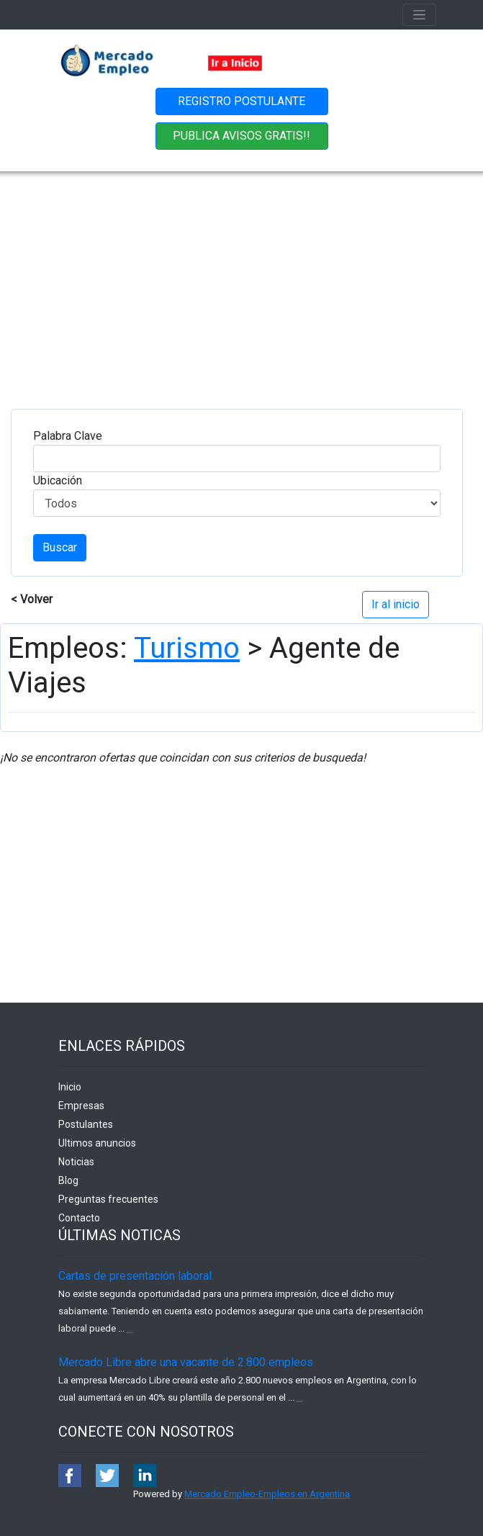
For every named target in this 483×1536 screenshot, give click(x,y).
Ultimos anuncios (97, 1143)
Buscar (59, 547)
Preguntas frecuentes (108, 1199)
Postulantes (85, 1124)
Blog (68, 1180)
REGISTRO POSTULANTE (241, 101)
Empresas (81, 1105)
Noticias (76, 1161)
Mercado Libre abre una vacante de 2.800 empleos (185, 1362)
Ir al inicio (395, 604)
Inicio (69, 1087)
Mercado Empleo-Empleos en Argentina (267, 1493)
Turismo (187, 648)
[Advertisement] (242, 279)
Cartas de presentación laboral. (136, 1276)
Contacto (79, 1218)
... (130, 1328)
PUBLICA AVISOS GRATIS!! (241, 136)
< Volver (32, 599)
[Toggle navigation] (419, 15)
